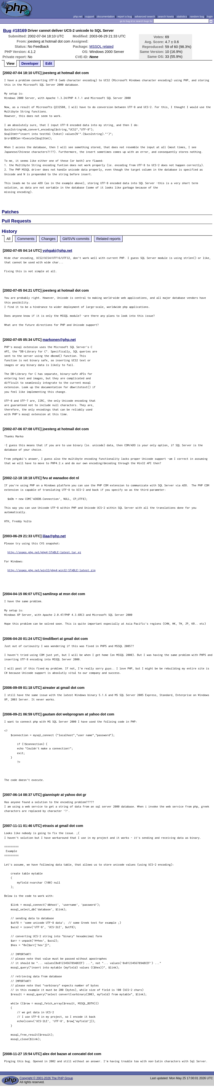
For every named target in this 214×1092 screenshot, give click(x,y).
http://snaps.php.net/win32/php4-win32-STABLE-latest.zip (51, 570)
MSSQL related (101, 46)
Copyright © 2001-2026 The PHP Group (46, 1078)
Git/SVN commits (75, 239)
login (210, 16)
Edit (48, 63)
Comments (25, 239)
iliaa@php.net (54, 536)
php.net (77, 16)
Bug (7, 30)
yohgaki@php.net (57, 251)
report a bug (124, 16)
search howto (166, 16)
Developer (30, 63)
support (89, 16)
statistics (182, 16)
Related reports (108, 239)
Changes (48, 239)
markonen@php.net (59, 340)
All (8, 239)
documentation (106, 16)
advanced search (145, 16)
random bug (197, 16)
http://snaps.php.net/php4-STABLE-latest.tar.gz (44, 552)
